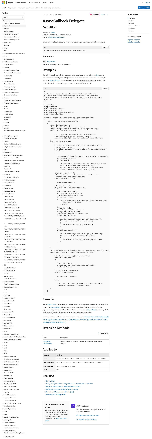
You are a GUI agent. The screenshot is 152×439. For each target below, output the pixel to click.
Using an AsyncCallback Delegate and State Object (85, 319)
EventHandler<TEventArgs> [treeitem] (12, 172)
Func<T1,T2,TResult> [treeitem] (10, 202)
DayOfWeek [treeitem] (7, 117)
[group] (76, 192)
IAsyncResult (51, 61)
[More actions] (107, 14)
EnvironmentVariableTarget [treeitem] (12, 163)
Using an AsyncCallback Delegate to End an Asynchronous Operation (69, 384)
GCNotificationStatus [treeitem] (10, 279)
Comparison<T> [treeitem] (9, 65)
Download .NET (144, 8)
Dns (97, 75)
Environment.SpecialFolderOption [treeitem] (14, 160)
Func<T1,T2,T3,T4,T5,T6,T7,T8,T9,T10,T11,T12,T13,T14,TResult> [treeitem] (14, 251)
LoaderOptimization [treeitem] (10, 400)
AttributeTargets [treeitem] (8, 31)
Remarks (131, 23)
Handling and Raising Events (55, 394)
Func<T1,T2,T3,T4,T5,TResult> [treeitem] (12, 210)
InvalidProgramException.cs (56, 37)
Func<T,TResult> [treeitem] (9, 199)
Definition (132, 18)
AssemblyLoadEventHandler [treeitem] (12, 23)
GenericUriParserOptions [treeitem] (11, 284)
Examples (131, 21)
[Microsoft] (3, 2)
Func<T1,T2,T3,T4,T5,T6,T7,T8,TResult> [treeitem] (15, 220)
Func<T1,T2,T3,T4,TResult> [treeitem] (12, 208)
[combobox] (13, 17)
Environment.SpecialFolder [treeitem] (12, 158)
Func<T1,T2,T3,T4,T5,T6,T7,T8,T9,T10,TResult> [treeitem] (14, 230)
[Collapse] (24, 13)
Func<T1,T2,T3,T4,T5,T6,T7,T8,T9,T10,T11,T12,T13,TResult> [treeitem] (14, 245)
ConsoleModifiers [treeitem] (9, 84)
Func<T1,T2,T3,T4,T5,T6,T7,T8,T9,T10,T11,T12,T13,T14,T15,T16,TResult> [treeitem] (14, 261)
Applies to (132, 28)
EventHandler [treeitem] (8, 169)
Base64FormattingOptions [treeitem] (12, 40)
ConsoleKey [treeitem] (7, 78)
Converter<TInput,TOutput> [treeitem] (12, 100)
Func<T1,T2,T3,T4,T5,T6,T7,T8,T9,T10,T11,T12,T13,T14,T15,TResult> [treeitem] (14, 256)
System (53, 32)
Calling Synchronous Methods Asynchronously (62, 389)
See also (131, 31)
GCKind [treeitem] (6, 273)
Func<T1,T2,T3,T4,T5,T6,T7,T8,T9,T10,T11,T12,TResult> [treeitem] (14, 240)
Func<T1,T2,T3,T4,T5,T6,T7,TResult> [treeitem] (14, 216)
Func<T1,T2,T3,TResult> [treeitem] (11, 205)
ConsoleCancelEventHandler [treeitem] (12, 73)
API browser (58, 14)
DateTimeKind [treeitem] (8, 111)
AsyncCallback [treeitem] (8, 26)
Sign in (148, 2)
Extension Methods (134, 26)
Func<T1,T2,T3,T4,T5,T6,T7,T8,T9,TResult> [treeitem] (14, 225)
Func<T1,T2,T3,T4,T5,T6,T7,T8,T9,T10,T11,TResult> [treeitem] (14, 235)
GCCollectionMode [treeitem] (9, 268)
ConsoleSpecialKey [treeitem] (9, 87)
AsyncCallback (55, 80)
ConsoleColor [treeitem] (8, 76)
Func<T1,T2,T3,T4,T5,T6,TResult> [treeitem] (13, 213)
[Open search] (143, 2)
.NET (50, 14)
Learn (44, 14)
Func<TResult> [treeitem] (8, 196)
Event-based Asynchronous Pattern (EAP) (60, 392)
